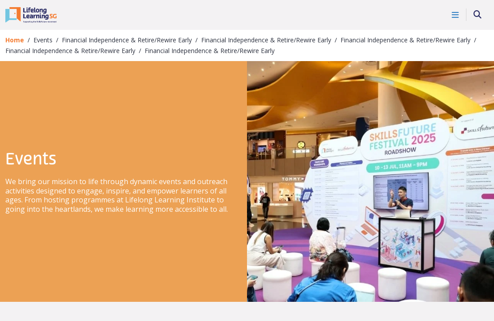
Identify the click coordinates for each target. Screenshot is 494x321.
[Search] (477, 14)
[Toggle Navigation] (455, 14)
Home (14, 40)
